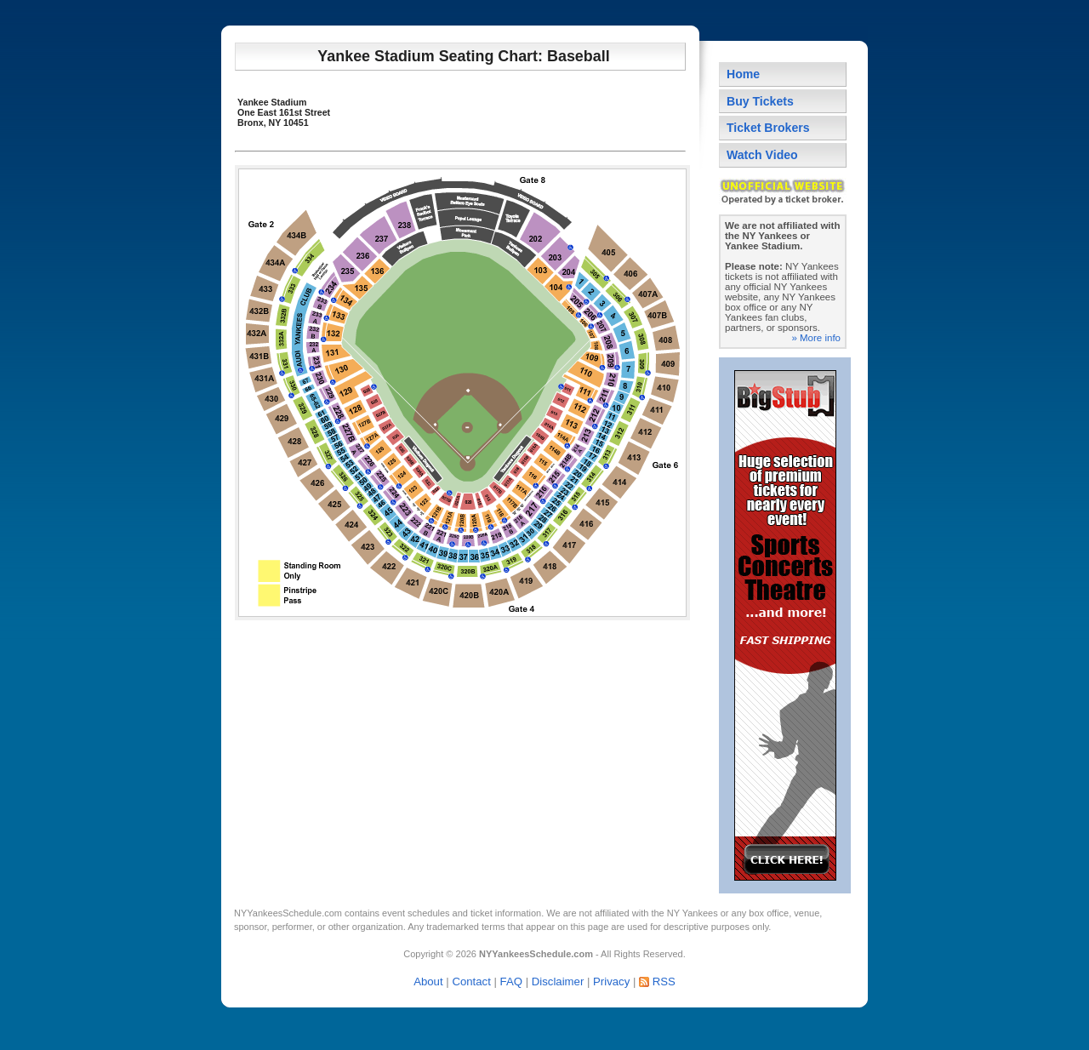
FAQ (511, 981)
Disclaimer (558, 981)
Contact (471, 981)
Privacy (611, 981)
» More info (816, 338)
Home (743, 74)
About (427, 981)
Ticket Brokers (768, 127)
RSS (664, 981)
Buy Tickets (760, 101)
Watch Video (762, 155)
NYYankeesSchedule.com (288, 913)
